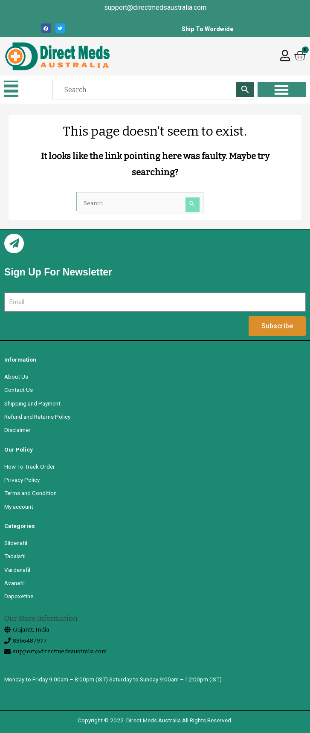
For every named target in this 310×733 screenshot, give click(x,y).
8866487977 (30, 640)
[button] (11, 89)
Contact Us (18, 389)
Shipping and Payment (32, 403)
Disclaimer (17, 429)
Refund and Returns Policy (37, 416)
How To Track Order (29, 466)
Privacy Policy (22, 479)
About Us (16, 376)
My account (18, 506)
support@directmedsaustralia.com (60, 651)
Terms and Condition (30, 493)
